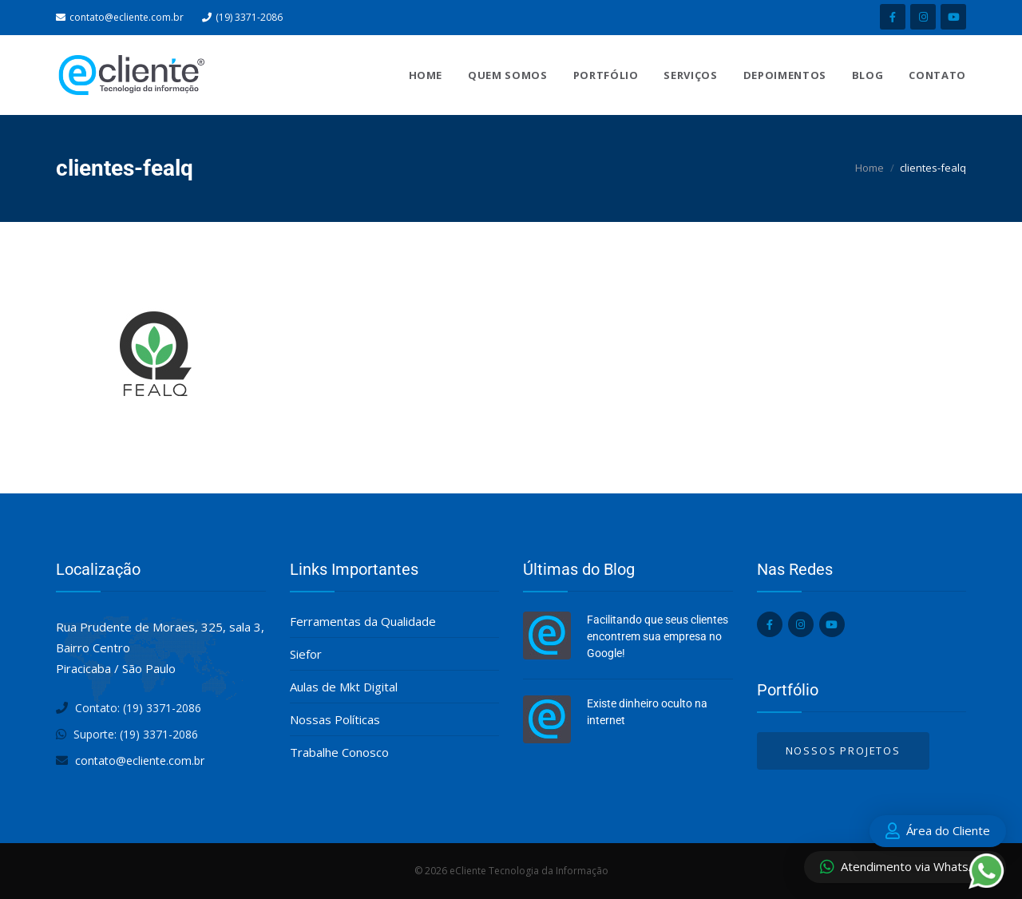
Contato (937, 75)
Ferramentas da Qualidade (363, 621)
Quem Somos (508, 75)
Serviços (690, 75)
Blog (868, 75)
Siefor (306, 654)
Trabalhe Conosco (339, 752)
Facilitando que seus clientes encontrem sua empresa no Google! (657, 636)
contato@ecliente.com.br (126, 17)
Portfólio (606, 75)
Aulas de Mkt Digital (344, 687)
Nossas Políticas (335, 719)
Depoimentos (784, 75)
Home (426, 75)
